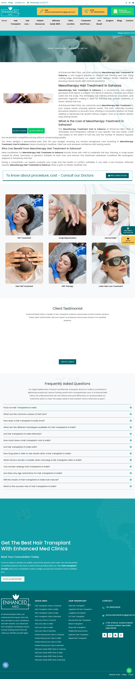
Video (124, 674)
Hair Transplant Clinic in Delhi (46, 609)
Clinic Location (71, 24)
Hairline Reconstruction (78, 631)
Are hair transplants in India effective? (22, 433)
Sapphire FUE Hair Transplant (80, 609)
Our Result (99, 22)
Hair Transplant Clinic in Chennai (48, 606)
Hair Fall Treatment (24, 286)
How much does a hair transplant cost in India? (27, 440)
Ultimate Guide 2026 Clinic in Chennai (50, 649)
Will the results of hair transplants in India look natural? (31, 479)
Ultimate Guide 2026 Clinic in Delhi (49, 652)
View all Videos (67, 362)
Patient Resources (40, 24)
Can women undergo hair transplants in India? (26, 466)
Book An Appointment (12, 579)
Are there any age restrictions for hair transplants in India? (32, 473)
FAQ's (130, 674)
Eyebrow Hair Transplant (78, 634)
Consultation (125, 11)
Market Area (114, 674)
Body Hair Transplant (77, 627)
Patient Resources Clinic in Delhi (48, 638)
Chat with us (36, 131)
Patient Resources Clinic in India (48, 642)
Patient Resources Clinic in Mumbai (49, 645)
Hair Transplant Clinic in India (46, 613)
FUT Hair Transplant (76, 616)
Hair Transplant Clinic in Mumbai (48, 616)
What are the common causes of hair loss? (25, 414)
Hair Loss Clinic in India (44, 627)
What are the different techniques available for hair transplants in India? (39, 427)
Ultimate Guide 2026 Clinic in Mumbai (50, 660)
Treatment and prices (86, 22)
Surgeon (109, 20)
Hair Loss (28, 22)
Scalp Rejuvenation (67, 238)
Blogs (10, 2)
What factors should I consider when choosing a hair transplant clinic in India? (42, 460)
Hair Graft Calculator (128, 230)
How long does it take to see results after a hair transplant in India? (37, 453)
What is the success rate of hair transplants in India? (29, 486)
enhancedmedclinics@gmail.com (60, 12)
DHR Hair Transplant (77, 606)
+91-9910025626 (97, 12)
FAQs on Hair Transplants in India (19, 407)
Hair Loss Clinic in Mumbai (45, 631)
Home (3, 2)
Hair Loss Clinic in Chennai (45, 620)
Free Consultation (117, 175)
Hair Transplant (16, 24)
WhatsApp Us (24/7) (37, 2)
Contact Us (20, 2)
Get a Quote (19, 130)
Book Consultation (128, 240)
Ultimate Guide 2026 (56, 22)
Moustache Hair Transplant (80, 620)
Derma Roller (111, 238)
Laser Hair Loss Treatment (111, 286)
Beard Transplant (76, 624)
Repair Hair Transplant (78, 638)
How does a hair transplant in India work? (24, 420)
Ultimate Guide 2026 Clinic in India (49, 656)
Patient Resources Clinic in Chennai (49, 634)
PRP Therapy (67, 286)
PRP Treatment (24, 238)
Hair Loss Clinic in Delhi (44, 624)
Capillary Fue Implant (77, 613)
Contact (129, 20)
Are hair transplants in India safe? (20, 447)
